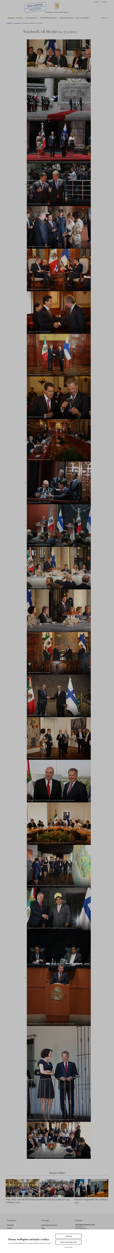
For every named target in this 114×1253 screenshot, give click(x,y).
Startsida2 (10, 1225)
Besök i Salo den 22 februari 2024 (55, 1199)
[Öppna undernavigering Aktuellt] (23, 18)
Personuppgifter (31, 18)
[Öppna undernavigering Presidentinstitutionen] (57, 18)
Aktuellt (19, 18)
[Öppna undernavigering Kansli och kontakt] (89, 18)
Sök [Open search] (103, 18)
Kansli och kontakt (82, 18)
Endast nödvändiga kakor (68, 1242)
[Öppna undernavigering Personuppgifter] (38, 18)
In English (104, 2)
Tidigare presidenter (66, 18)
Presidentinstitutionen (48, 18)
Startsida (11, 18)
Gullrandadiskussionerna (49, 1225)
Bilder (43, 1228)
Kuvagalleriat (17, 23)
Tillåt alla (68, 1236)
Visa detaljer (68, 1247)
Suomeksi (96, 2)
